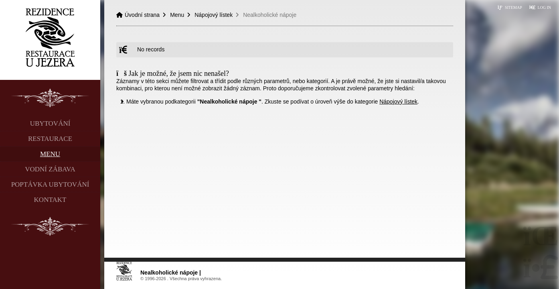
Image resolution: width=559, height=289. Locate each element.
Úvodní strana (50, 37)
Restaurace (50, 138)
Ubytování (50, 123)
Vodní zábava (50, 169)
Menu (50, 154)
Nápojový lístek (213, 15)
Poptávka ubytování (50, 184)
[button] (540, 7)
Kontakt (50, 200)
